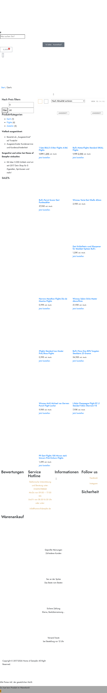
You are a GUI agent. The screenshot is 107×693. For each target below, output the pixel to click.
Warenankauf (12, 517)
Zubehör (10, 126)
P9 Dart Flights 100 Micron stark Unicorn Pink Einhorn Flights (53, 456)
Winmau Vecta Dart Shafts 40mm (87, 200)
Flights (9, 122)
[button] (67, 478)
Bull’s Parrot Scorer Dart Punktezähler (49, 201)
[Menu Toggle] (53, 94)
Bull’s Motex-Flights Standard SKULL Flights (88, 149)
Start (3, 87)
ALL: (103, 101)
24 (100, 101)
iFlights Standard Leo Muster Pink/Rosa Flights (51, 352)
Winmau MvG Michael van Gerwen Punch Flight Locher (54, 404)
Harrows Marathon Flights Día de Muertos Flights (53, 300)
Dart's (9, 119)
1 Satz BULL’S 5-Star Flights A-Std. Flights (53, 149)
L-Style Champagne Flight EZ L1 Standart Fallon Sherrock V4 (86, 404)
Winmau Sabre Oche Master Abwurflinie (85, 300)
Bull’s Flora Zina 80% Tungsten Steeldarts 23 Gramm (86, 352)
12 (97, 101)
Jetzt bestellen (44, 157)
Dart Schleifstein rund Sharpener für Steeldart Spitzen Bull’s (87, 247)
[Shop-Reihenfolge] (68, 101)
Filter (5, 110)
